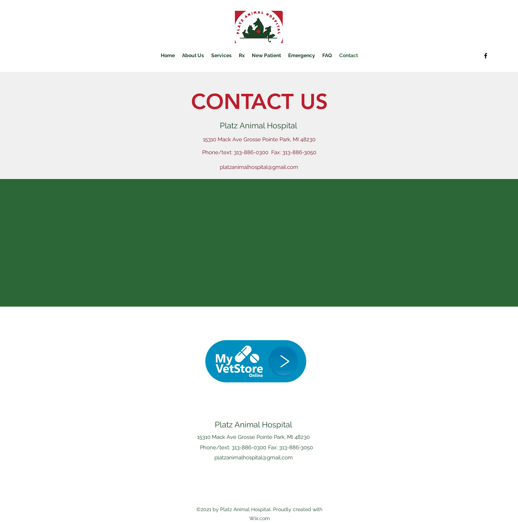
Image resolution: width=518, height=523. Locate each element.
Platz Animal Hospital (253, 424)
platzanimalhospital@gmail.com (259, 167)
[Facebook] (485, 55)
